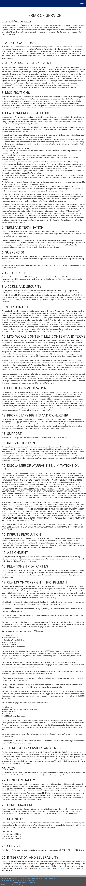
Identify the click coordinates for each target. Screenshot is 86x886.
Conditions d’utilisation (8, 880)
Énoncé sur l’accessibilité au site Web (23, 883)
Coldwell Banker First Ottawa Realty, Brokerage (40, 878)
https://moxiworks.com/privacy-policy (52, 775)
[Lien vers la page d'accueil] (2, 3)
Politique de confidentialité (26, 880)
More (82, 3)
